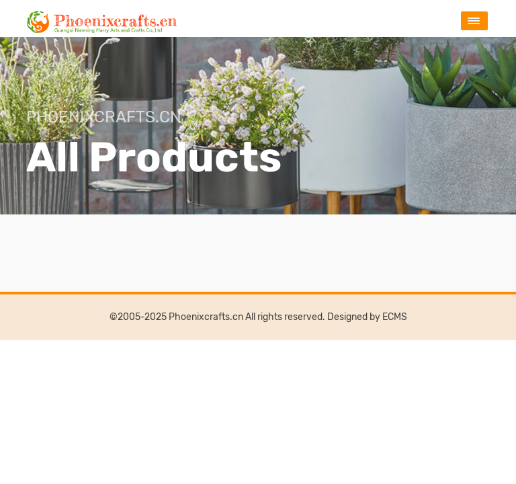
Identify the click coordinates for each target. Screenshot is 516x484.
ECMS (394, 317)
